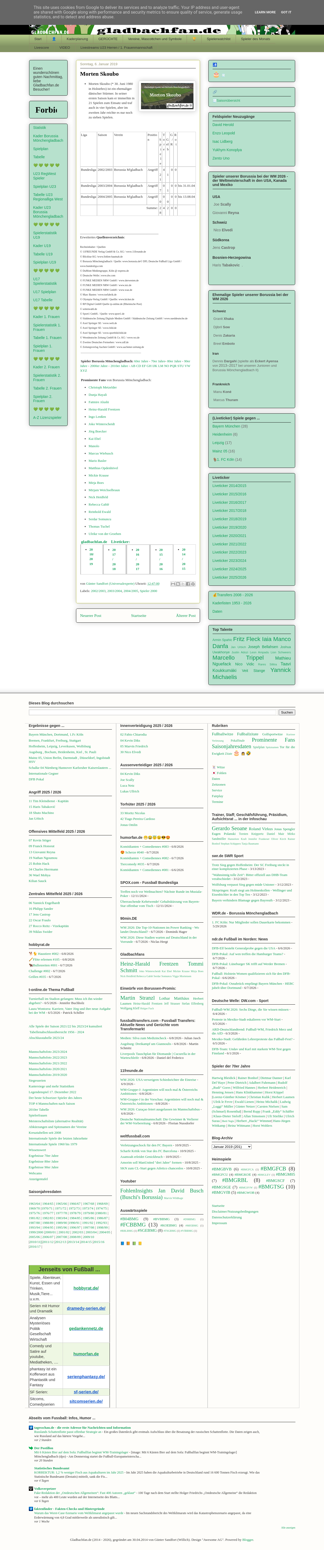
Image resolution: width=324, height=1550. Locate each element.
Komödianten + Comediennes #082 (144, 858)
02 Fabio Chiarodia (133, 734)
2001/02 (64, 1232)
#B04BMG (129, 1219)
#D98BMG (189, 1219)
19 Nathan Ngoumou (43, 858)
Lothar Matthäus (174, 998)
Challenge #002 (39, 971)
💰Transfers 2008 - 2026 (233, 595)
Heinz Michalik (267, 1102)
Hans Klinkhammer (249, 1092)
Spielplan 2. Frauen (42, 399)
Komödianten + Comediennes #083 (144, 846)
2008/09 (75, 1237)
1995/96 (62, 1227)
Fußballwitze (222, 734)
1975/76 (34, 1213)
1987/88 (35, 1223)
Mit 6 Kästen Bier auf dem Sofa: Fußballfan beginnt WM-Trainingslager (81, 1452)
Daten (217, 611)
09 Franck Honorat (42, 846)
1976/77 (48, 1213)
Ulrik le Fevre (223, 1102)
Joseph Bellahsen (263, 647)
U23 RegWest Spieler (44, 176)
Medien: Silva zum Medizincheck (143, 1038)
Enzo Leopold (224, 133)
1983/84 (61, 1218)
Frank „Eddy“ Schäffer (278, 1111)
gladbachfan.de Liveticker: (105, 541)
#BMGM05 (285, 1174)
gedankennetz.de (86, 1328)
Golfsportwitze (272, 734)
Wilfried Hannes (244, 1087)
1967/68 (88, 1204)
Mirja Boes (96, 483)
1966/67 (75, 1204)
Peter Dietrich (237, 1083)
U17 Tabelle (43, 300)
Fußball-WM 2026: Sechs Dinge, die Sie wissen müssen (250, 1009)
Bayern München (226, 426)
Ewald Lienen (244, 1102)
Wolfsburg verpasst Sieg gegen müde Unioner (243, 884)
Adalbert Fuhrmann (262, 1083)
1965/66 (61, 1204)
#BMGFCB (273, 1168)
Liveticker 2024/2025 (229, 569)
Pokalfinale (238, 740)
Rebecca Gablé (99, 504)
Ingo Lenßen (97, 417)
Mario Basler (97, 461)
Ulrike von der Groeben (105, 534)
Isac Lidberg (223, 141)
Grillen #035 (37, 977)
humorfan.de (86, 1354)
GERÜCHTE (107, 39)
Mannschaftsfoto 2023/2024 (48, 1052)
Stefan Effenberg (192, 1003)
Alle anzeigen (288, 1527)
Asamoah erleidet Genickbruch (141, 1157)
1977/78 (61, 1213)
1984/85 (75, 1218)
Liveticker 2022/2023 (229, 552)
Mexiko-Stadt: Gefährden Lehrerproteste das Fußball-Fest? (252, 1039)
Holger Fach (147, 1008)
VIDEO (65, 48)
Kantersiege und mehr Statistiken (51, 1086)
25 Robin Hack (39, 864)
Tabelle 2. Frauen (47, 388)
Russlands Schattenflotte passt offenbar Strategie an (68, 1432)
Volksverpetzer (45, 1489)
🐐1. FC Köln (223, 459)
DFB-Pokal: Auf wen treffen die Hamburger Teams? (247, 954)
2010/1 (34, 1242)
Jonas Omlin (128, 825)
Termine (217, 802)
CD (138, 366)
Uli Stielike (275, 1116)
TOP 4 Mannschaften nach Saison (52, 1103)
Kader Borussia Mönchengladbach (48, 138)
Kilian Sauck (38, 881)
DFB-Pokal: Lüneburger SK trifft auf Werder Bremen (248, 964)
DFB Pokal (36, 779)
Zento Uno (221, 158)
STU (180, 366)
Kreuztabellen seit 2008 (45, 1133)
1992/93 (101, 1223)
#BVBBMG (161, 1219)
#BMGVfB (221, 1192)
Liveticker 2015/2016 (229, 494)
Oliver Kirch (278, 838)
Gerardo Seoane (229, 828)
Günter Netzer (245, 1106)
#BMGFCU (220, 1174)
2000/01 (50, 1232)
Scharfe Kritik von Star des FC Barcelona (148, 1151)
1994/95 (47, 1227)
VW (187, 366)
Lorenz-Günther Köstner (229, 1097)
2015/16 (99, 1242)
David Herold (223, 125)
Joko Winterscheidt (102, 424)
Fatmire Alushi (99, 402)
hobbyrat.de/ (86, 1288)
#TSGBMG (170, 1230)
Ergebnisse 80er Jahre (44, 1161)
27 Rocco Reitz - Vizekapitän (49, 926)
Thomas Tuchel (99, 526)
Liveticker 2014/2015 (229, 486)
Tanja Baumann (250, 843)
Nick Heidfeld (98, 497)
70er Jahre (158, 361)
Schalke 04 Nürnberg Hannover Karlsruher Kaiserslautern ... (70, 768)
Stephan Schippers (231, 843)
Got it (286, 12)
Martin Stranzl (137, 998)
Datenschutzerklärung (227, 1217)
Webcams (35, 1173)
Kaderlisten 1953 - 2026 (232, 603)
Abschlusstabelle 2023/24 (46, 1038)
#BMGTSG (271, 1187)
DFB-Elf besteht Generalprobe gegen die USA (243, 948)
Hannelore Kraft (237, 838)
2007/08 (61, 1237)
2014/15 (86, 1242)
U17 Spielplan (44, 292)
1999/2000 (36, 1232)
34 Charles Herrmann (43, 869)
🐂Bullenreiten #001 (43, 965)
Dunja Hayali (98, 395)
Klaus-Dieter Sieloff (227, 1116)
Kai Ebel (95, 439)
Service (217, 790)
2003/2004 (114, 591)
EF (144, 366)
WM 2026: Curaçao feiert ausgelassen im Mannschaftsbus (160, 1109)
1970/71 (47, 1208)
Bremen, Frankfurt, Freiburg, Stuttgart (55, 740)
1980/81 (101, 1213)
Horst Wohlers (262, 1125)
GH (149, 366)
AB (133, 366)
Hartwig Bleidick (223, 1078)
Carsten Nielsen (268, 1106)
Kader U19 (42, 246)
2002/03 (78, 1232)
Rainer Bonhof (248, 1078)
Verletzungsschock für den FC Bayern (146, 1145)
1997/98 (88, 1227)
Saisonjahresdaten (231, 746)
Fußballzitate (247, 734)
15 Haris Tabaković (42, 807)
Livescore (41, 48)
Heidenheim (222, 434)
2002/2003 (98, 591)
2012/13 (60, 1242)
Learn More (265, 12)
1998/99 (102, 1227)
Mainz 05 (220, 451)
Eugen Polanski (224, 834)
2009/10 (88, 1237)
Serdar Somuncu (100, 519)
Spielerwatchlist (218, 39)
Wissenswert (37, 1150)
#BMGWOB (245, 1193)
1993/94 (34, 1227)
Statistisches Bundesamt (51, 1468)
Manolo (94, 446)
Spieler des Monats (255, 39)
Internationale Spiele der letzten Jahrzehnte (58, 1138)
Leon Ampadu (259, 652)
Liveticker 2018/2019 (229, 519)
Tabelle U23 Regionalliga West (48, 197)
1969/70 (34, 1208)
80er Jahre (174, 361)
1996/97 (75, 1227)
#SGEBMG (147, 1230)
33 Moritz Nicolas (132, 813)
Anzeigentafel (38, 1179)
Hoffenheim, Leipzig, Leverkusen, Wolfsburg (60, 746)
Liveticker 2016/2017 (229, 502)
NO (166, 366)
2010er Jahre (119, 366)
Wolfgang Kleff (129, 1008)
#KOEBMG (168, 1225)
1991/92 (88, 1223)
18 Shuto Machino (41, 813)
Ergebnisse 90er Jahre (44, 1167)
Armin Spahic (222, 640)
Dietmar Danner (271, 1078)
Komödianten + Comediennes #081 (144, 870)
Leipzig (218, 443)
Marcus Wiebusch (101, 453)
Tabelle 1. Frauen (47, 338)
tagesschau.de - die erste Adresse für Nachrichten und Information (82, 1427)
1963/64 (35, 1204)
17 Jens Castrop (39, 914)
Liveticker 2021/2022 (229, 544)
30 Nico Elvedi (130, 752)
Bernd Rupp (252, 1111)
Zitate (228, 753)
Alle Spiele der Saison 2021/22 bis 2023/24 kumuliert (65, 1026)
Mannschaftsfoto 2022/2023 (48, 1057)
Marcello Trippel (238, 657)
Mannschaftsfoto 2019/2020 (48, 1075)
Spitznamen (272, 747)
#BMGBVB (221, 1169)
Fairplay (217, 796)
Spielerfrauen (38, 1115)
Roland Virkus (261, 828)
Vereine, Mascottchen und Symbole (155, 39)
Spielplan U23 (44, 186)
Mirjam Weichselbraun (104, 490)
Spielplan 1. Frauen (42, 348)
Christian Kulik (259, 1097)
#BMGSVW (246, 1187)
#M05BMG (191, 1225)
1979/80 (88, 1213)
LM (160, 366)
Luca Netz (127, 785)
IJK (154, 366)
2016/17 (35, 1246)
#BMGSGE (221, 1187)
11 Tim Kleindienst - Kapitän (49, 801)
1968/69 (102, 1204)
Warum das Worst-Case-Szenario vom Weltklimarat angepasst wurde (79, 1513)
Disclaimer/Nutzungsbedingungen (235, 1211)
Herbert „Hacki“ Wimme (253, 1121)
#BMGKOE (243, 1174)
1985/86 (89, 1218)
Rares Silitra (267, 664)
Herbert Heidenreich (271, 1087)
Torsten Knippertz (251, 834)
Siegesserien (37, 1080)
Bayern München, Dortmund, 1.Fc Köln (56, 734)
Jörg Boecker (98, 431)
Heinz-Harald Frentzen (104, 409)
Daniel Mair (275, 834)
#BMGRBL (235, 1180)
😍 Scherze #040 (132, 852)
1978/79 (75, 1213)
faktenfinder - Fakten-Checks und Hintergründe (69, 1509)
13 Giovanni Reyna (42, 852)
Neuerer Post (90, 615)
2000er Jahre (99, 366)
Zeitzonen (218, 784)
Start (37, 39)
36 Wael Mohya (39, 875)
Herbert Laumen (283, 1097)
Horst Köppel (274, 1092)
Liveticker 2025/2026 (229, 577)
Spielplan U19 (44, 262)
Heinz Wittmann (239, 1125)
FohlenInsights (136, 1190)
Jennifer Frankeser (258, 838)
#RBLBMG (126, 1230)
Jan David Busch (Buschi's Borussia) (161, 1193)
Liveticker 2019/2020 (229, 527)
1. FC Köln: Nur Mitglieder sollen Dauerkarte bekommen (251, 922)
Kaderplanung (77, 39)
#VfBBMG (187, 1230)
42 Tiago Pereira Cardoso (137, 819)
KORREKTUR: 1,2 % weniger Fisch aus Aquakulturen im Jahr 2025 (79, 1472)
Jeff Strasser (172, 1003)
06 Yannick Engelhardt (44, 903)
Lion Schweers (281, 652)
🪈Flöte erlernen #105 (44, 959)
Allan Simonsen (254, 1116)
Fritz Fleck (247, 639)
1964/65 (48, 1204)
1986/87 (102, 1218)
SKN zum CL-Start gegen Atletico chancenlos (151, 1168)
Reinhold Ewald (100, 512)
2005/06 (35, 1237)
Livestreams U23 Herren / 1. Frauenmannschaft (116, 48)
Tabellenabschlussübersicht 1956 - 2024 (57, 1032)
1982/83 (48, 1218)
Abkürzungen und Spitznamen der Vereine (58, 1127)
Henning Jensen (223, 1092)
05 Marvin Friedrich (134, 746)
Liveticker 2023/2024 (229, 560)
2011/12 (47, 1242)
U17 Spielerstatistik (45, 281)
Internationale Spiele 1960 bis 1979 (53, 1144)
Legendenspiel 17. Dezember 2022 (52, 1092)
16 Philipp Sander (41, 909)
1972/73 (74, 1208)
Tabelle (39, 157)
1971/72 (61, 1208)
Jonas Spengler (284, 829)
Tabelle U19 (43, 254)
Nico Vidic (244, 664)
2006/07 (47, 1237)
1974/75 (101, 1208)
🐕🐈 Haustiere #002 (44, 954)
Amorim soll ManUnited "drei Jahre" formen (151, 1162)
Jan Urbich (238, 647)
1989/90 (61, 1223)
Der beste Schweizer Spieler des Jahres (55, 1098)
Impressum (219, 1223)
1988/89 (47, 1223)
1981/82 (35, 1218)
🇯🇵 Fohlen (219, 773)
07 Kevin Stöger (40, 840)
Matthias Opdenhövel (103, 468)
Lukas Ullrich (129, 791)
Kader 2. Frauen (46, 367)
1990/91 (74, 1223)
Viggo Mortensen (181, 976)
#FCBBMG (133, 1225)
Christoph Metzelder (103, 387)
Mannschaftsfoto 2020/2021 (48, 1069)
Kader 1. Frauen (46, 317)
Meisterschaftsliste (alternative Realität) (56, 1121)
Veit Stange (253, 671)
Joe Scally (127, 780)
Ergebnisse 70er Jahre (44, 1156)
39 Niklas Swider (40, 932)
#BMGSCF (275, 1180)
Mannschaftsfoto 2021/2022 (48, 1063)
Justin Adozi (239, 652)
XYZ (83, 371)
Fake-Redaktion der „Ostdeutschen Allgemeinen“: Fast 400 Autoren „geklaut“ (85, 1493)
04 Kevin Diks (130, 740)
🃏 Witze (218, 767)
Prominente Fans (273, 740)
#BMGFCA (247, 1169)
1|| (40, 1242)
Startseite (138, 615)
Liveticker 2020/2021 (229, 536)
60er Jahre (141, 361)
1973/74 (87, 1208)
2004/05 (104, 1232)
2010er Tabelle (39, 1109)
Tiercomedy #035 (132, 864)
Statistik (39, 127)
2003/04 (91, 1232)
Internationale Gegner (44, 773)
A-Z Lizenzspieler (47, 417)
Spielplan (40, 149)
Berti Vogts (228, 1121)
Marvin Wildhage (173, 1198)
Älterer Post (186, 615)
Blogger (247, 1540)
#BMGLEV (264, 1174)
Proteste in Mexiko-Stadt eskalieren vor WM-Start (246, 1019)
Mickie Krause (99, 475)
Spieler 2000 (148, 591)
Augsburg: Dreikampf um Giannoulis (145, 1044)
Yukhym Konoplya (227, 150)
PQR (173, 366)
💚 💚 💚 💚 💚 (46, 165)
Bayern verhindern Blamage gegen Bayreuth (242, 900)
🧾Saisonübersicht (226, 100)
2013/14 (73, 1242)
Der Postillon (43, 1448)
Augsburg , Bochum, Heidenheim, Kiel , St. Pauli (62, 752)
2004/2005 (130, 591)
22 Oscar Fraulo (40, 920)
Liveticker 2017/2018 (229, 510)
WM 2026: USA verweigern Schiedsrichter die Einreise (158, 1080)
